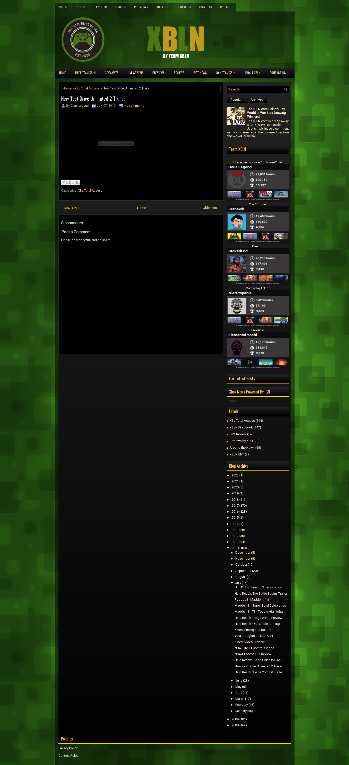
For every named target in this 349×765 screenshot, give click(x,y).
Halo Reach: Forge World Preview (258, 618)
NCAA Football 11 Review (253, 654)
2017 (235, 505)
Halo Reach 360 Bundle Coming (257, 624)
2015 (235, 517)
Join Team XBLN (226, 72)
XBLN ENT (237, 454)
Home (62, 72)
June (238, 680)
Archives (257, 99)
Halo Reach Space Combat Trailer (259, 672)
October (241, 564)
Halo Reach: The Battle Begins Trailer (261, 593)
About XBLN (252, 72)
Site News (200, 72)
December (242, 552)
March (239, 699)
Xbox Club (163, 7)
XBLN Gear (205, 7)
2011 (235, 542)
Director (258, 246)
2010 (235, 548)
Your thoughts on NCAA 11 (254, 636)
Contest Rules (68, 756)
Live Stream (135, 72)
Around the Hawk (242, 447)
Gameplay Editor (258, 288)
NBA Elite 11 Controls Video (254, 648)
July (238, 583)
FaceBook (184, 7)
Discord (120, 7)
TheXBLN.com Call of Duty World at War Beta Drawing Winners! (266, 112)
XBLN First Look (241, 427)
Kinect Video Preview (250, 642)
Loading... (234, 401)
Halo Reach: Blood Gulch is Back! (258, 660)
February (241, 705)
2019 (235, 493)
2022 (235, 475)
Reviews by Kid (240, 441)
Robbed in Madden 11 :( (252, 599)
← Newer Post (70, 208)
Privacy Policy (68, 748)
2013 (235, 530)
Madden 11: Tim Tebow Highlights (259, 611)
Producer (257, 330)
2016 (235, 511)
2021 (235, 481)
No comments (134, 105)
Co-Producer (258, 204)
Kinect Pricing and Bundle (253, 630)
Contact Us (278, 72)
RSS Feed (226, 7)
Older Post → (212, 208)
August (240, 577)
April (238, 693)
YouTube (82, 7)
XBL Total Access (87, 88)
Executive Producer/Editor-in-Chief (257, 162)
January (241, 711)
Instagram (141, 7)
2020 (235, 487)
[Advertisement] (116, 365)
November (242, 558)
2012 (235, 536)
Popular (236, 99)
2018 (235, 499)
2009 (235, 719)
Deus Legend (79, 105)
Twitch (63, 7)
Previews (158, 72)
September (243, 571)
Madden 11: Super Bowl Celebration (260, 605)
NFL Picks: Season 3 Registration (258, 587)
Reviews (179, 72)
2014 (235, 524)
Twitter (101, 7)
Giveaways (111, 72)
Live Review (238, 434)
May (238, 687)
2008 (235, 725)
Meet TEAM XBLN (85, 72)
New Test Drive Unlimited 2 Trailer (93, 98)
